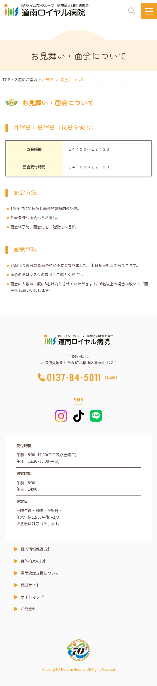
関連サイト (30, 585)
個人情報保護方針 (36, 549)
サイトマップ (32, 597)
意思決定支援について (40, 573)
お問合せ (28, 608)
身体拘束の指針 (34, 561)
